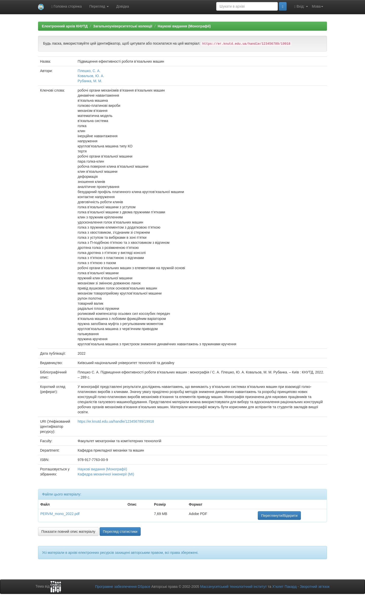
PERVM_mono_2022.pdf (60, 514)
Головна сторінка (66, 6)
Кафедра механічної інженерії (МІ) (106, 474)
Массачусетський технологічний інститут (233, 587)
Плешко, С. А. (89, 71)
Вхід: (301, 6)
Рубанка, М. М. (90, 81)
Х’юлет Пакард (284, 587)
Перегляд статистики (120, 531)
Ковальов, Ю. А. (91, 76)
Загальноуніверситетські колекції (122, 26)
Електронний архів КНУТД (65, 26)
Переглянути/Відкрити (279, 516)
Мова (317, 6)
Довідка (122, 6)
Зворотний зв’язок (315, 587)
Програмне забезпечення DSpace (122, 587)
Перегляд (99, 6)
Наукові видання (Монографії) (184, 26)
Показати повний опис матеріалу (68, 531)
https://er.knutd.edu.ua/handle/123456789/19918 (116, 421)
